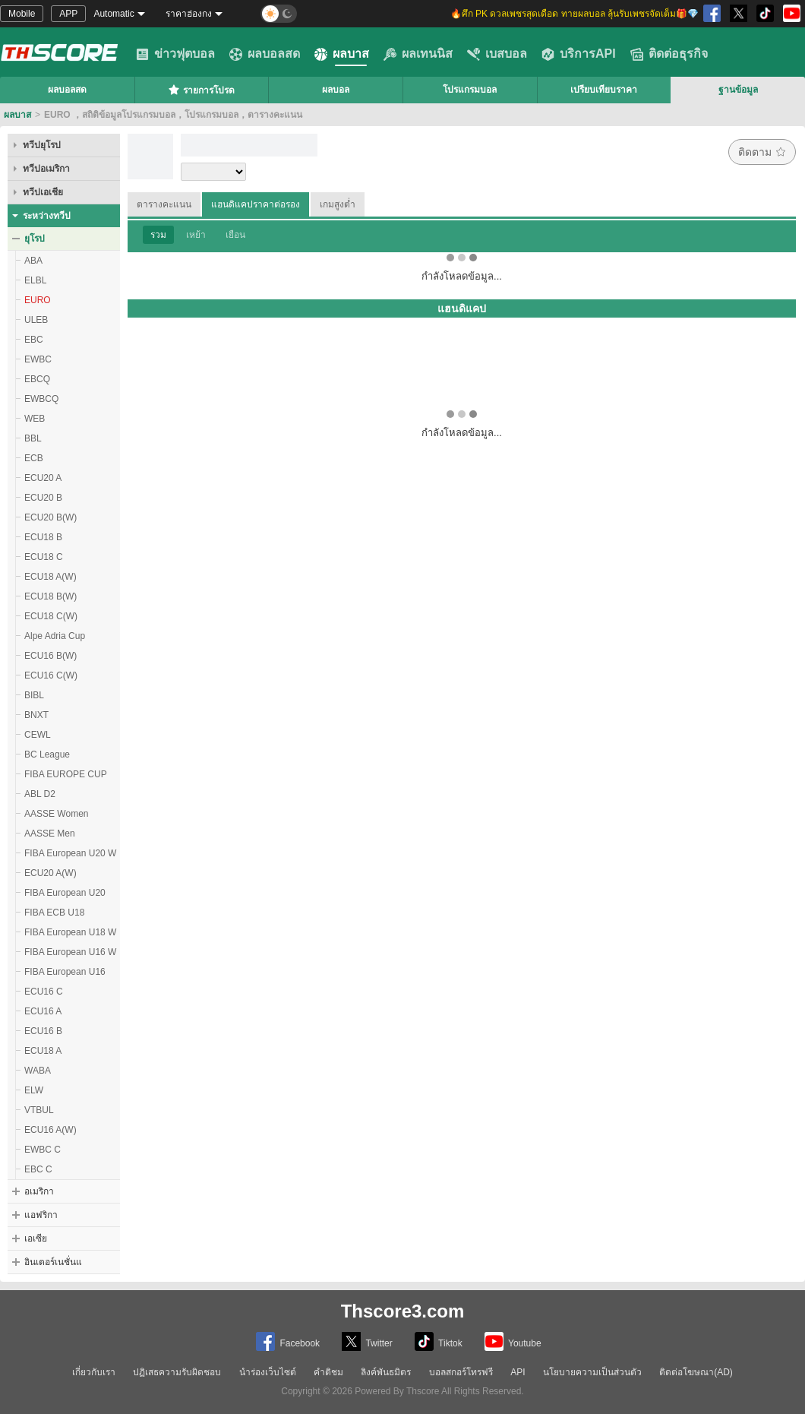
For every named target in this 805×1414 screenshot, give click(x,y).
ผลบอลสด (264, 54)
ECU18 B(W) (50, 596)
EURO (37, 300)
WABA (37, 1070)
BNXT (36, 715)
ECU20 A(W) (50, 873)
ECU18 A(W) (50, 576)
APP (68, 13)
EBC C (38, 1169)
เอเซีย (35, 1238)
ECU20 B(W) (50, 517)
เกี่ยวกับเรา (93, 1372)
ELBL (35, 280)
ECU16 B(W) (50, 655)
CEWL (37, 734)
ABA (33, 260)
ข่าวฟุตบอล (175, 54)
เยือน (235, 234)
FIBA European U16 (65, 971)
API (517, 1372)
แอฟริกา (41, 1215)
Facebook (288, 1341)
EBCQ (37, 379)
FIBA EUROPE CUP (65, 774)
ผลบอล (335, 89)
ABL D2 (39, 794)
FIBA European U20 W (70, 853)
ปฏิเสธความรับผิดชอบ (177, 1372)
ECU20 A (43, 478)
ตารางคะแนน (164, 204)
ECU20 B (43, 497)
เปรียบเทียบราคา (603, 89)
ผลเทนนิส (418, 54)
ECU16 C (43, 991)
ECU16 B (43, 1031)
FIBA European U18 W (70, 932)
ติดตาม (762, 152)
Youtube (513, 1341)
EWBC (38, 359)
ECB (33, 458)
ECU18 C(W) (50, 616)
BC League (47, 754)
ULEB (36, 320)
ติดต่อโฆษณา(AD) (696, 1372)
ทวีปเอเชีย (43, 192)
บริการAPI (578, 54)
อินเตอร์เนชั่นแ (53, 1262)
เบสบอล (497, 54)
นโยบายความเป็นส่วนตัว (592, 1372)
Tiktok (438, 1341)
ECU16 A (43, 1011)
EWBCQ (41, 399)
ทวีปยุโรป (42, 145)
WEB (34, 418)
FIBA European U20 (65, 892)
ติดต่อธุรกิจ (669, 54)
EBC (33, 339)
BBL (33, 438)
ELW (33, 1090)
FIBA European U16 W (70, 952)
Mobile (21, 13)
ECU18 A (43, 1050)
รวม (158, 234)
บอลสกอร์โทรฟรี (461, 1372)
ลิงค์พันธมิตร (386, 1372)
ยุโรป (34, 238)
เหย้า (196, 234)
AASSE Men (49, 833)
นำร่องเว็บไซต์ (267, 1372)
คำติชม (328, 1372)
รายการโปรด (201, 90)
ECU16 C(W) (50, 675)
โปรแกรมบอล (470, 89)
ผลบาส (341, 54)
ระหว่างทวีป (47, 215)
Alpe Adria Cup (54, 636)
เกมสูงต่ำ (337, 204)
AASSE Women (56, 813)
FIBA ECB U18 (54, 912)
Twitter (367, 1341)
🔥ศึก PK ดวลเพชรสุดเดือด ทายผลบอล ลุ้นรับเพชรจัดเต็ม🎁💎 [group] (574, 13)
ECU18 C (43, 557)
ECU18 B (43, 537)
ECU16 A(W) (50, 1130)
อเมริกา (39, 1191)
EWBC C (42, 1149)
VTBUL (39, 1110)
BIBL (34, 695)
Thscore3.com (403, 1311)
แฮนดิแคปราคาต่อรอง (255, 204)
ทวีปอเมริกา (46, 168)
